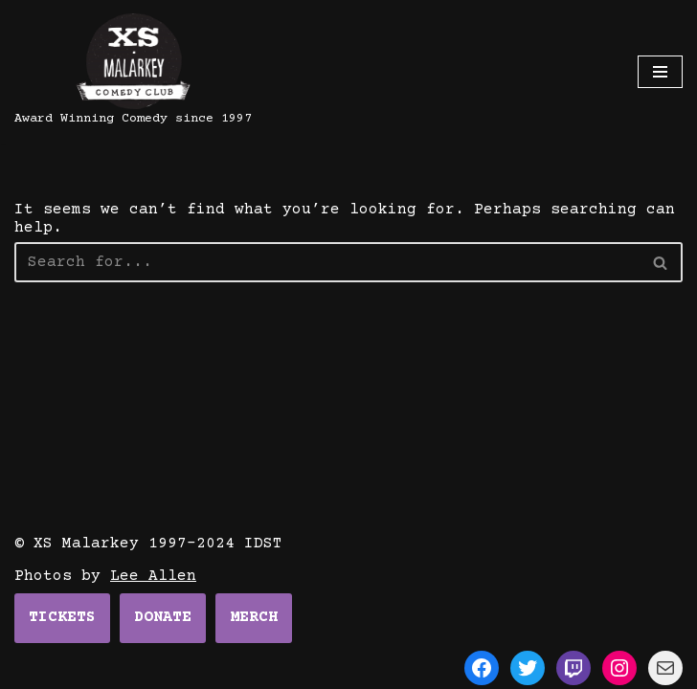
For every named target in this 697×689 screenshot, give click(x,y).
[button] (660, 263)
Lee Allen (153, 576)
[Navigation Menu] (660, 72)
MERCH (254, 617)
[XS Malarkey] (133, 71)
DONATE (162, 617)
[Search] (661, 262)
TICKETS (62, 617)
